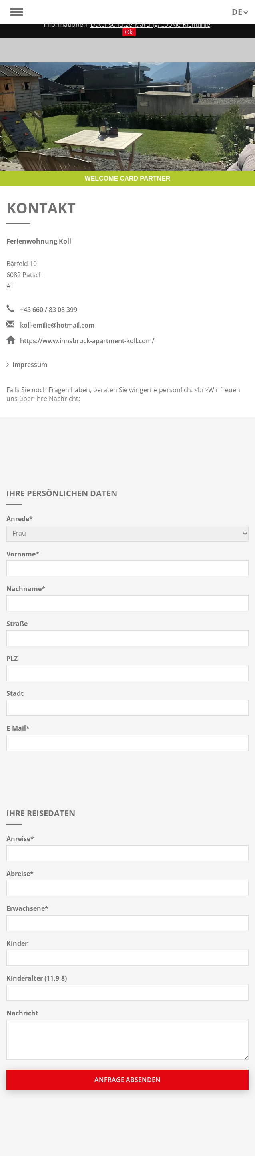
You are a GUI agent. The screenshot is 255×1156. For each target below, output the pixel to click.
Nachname (25, 588)
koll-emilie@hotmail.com (50, 325)
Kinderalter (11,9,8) (36, 978)
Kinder (17, 943)
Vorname (22, 554)
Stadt (15, 693)
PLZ (12, 658)
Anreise (20, 838)
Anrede (19, 518)
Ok (129, 32)
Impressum (26, 364)
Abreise (20, 873)
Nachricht (22, 1013)
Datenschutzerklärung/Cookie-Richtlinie (150, 24)
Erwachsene (27, 908)
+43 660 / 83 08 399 (41, 309)
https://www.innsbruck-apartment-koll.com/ (80, 340)
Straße (17, 623)
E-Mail (18, 728)
